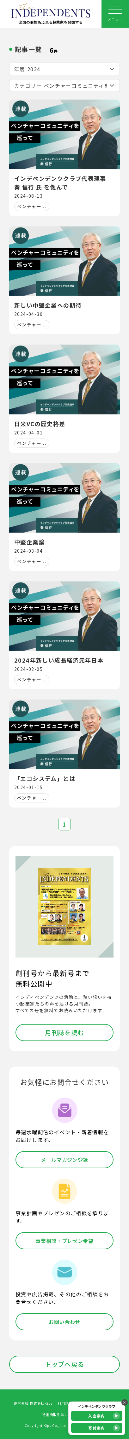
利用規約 (65, 1403)
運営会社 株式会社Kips (33, 1403)
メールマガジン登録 (64, 1159)
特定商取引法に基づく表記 (64, 1414)
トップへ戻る (64, 1364)
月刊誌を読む (64, 1032)
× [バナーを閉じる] (124, 1402)
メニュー (115, 13)
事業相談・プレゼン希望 (64, 1241)
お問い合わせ (64, 1322)
